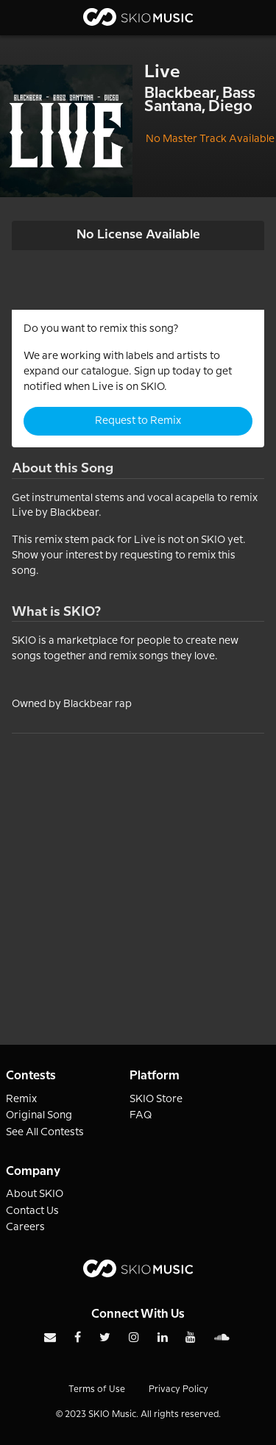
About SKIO (34, 1194)
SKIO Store (156, 1099)
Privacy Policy (178, 1389)
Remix (21, 1099)
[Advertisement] (138, 871)
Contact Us (32, 1211)
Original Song (39, 1115)
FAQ (141, 1115)
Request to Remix (138, 421)
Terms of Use (96, 1389)
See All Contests (45, 1132)
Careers (25, 1227)
